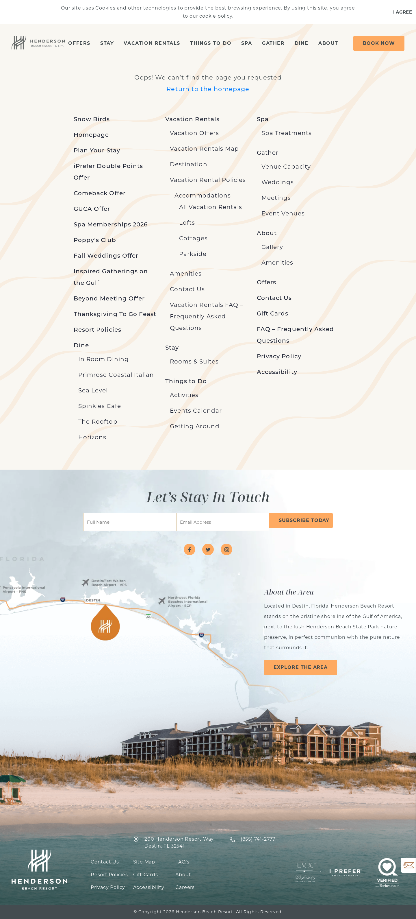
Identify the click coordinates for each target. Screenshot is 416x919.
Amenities (186, 273)
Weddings (277, 182)
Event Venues (283, 213)
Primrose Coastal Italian (116, 374)
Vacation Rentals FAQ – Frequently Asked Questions (206, 316)
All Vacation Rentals (210, 207)
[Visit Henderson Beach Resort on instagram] (226, 549)
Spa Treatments (286, 133)
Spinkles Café (99, 406)
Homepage (91, 134)
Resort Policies (97, 329)
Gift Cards (273, 313)
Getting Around (195, 426)
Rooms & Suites (194, 361)
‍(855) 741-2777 (258, 839)
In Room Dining (103, 359)
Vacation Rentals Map (204, 148)
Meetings (276, 197)
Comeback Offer (100, 193)
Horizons (92, 437)
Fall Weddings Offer (106, 255)
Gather (273, 43)
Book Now (379, 43)
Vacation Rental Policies (208, 179)
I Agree (402, 12)
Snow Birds (92, 119)
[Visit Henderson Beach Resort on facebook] (189, 549)
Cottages (193, 238)
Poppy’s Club (95, 240)
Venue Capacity (286, 166)
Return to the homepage (207, 89)
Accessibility (277, 371)
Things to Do (210, 43)
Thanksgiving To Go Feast (115, 314)
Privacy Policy (279, 356)
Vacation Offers (194, 133)
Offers (79, 43)
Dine (302, 43)
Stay (107, 43)
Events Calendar (196, 410)
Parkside (193, 253)
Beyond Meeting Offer (109, 298)
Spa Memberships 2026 (111, 224)
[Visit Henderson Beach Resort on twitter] (208, 549)
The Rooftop (98, 421)
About (328, 43)
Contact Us (187, 289)
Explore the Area (301, 667)
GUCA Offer (92, 208)
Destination (188, 164)
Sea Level (93, 390)
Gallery (272, 246)
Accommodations (202, 195)
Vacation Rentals (152, 43)
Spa (246, 43)
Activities (184, 395)
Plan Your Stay (97, 150)
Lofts (187, 222)
